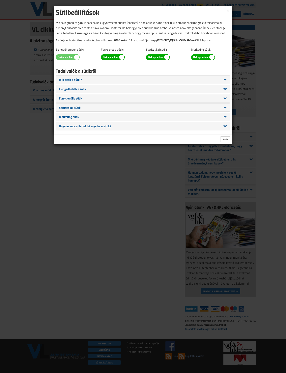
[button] (70, 79)
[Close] (228, 10)
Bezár (225, 139)
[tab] (143, 80)
